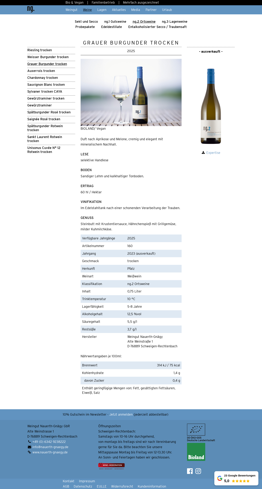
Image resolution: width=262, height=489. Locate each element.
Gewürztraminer (39, 105)
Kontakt (68, 481)
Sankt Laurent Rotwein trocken (44, 139)
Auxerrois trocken (41, 71)
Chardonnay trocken (42, 78)
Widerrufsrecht (122, 486)
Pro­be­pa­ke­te (85, 27)
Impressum (87, 481)
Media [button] (135, 10)
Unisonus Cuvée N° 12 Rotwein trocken (43, 150)
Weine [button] (87, 10)
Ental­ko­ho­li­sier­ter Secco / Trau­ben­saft (157, 27)
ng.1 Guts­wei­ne (115, 21)
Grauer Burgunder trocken (47, 64)
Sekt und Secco (86, 21)
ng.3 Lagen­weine (174, 21)
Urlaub (167, 10)
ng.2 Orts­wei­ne (144, 21)
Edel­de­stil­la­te (111, 27)
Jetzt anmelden (121, 414)
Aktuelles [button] (119, 10)
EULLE (102, 486)
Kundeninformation (152, 486)
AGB (66, 486)
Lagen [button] (101, 10)
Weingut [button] (72, 10)
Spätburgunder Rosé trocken (49, 112)
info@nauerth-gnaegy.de (50, 447)
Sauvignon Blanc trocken (46, 84)
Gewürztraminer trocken (45, 98)
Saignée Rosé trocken (43, 119)
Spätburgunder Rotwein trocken (45, 128)
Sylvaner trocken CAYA (44, 91)
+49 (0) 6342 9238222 (49, 442)
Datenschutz (83, 486)
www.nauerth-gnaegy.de (50, 452)
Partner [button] (151, 10)
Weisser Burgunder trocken (48, 57)
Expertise (213, 153)
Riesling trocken (39, 50)
